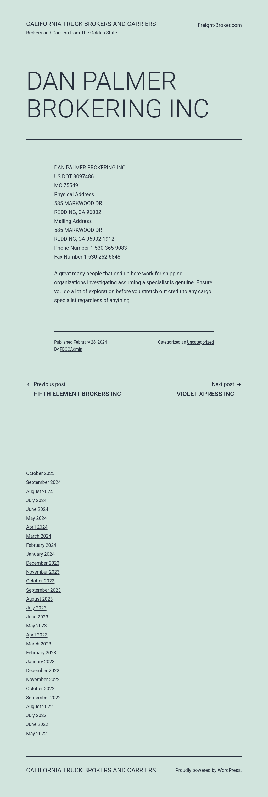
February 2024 (41, 545)
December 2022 (42, 670)
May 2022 (36, 733)
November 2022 (43, 679)
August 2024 (39, 491)
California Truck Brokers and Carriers (91, 24)
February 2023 (41, 652)
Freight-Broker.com (220, 25)
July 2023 (36, 608)
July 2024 (36, 500)
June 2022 (37, 724)
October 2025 (40, 473)
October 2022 (40, 688)
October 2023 (40, 581)
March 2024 (38, 536)
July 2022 (36, 715)
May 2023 (36, 625)
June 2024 (37, 509)
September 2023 (43, 590)
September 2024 (43, 482)
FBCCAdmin (71, 349)
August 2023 (39, 599)
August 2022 (39, 706)
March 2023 (38, 643)
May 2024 (36, 518)
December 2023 (42, 563)
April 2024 (37, 527)
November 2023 (43, 572)
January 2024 (40, 554)
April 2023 (37, 635)
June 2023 (37, 616)
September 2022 (43, 697)
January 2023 (40, 661)
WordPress (229, 770)
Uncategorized (200, 342)
